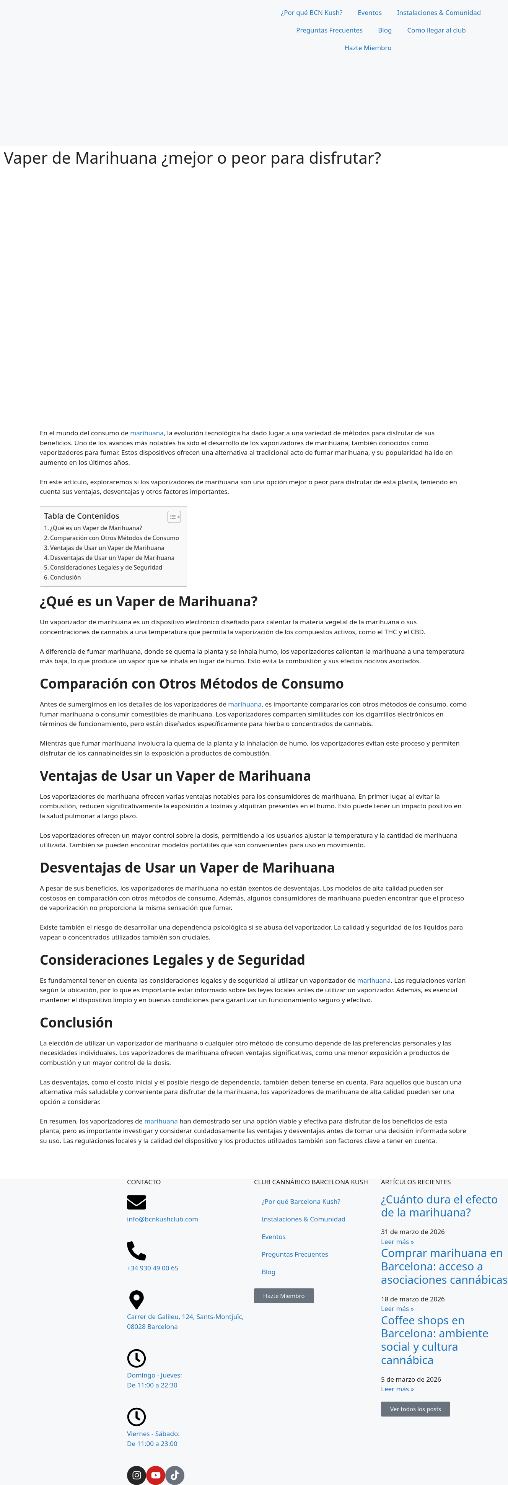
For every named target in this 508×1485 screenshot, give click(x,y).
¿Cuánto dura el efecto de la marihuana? (439, 1206)
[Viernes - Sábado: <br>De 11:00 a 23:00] (136, 1416)
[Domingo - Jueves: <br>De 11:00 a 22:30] (136, 1358)
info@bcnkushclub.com (162, 1219)
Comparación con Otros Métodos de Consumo (114, 538)
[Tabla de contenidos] (170, 516)
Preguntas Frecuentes (329, 30)
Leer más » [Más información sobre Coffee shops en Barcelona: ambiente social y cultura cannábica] (397, 1388)
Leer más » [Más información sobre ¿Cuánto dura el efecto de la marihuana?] (397, 1241)
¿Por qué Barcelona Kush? (301, 1201)
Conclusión (65, 577)
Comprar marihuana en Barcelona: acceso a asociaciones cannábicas (444, 1266)
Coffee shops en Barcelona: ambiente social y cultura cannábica (434, 1339)
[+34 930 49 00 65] (136, 1250)
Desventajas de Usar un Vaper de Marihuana (112, 558)
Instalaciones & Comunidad (439, 12)
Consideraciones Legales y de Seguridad (106, 567)
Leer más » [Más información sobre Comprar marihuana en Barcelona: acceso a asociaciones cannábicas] (397, 1308)
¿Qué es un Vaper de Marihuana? (96, 528)
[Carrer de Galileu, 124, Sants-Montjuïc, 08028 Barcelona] (63, 1373)
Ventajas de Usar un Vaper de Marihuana (107, 548)
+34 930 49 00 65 (152, 1268)
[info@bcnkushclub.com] (136, 1202)
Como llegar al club (436, 30)
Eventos (370, 12)
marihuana (146, 432)
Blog (385, 30)
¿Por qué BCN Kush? (312, 12)
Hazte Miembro (368, 47)
